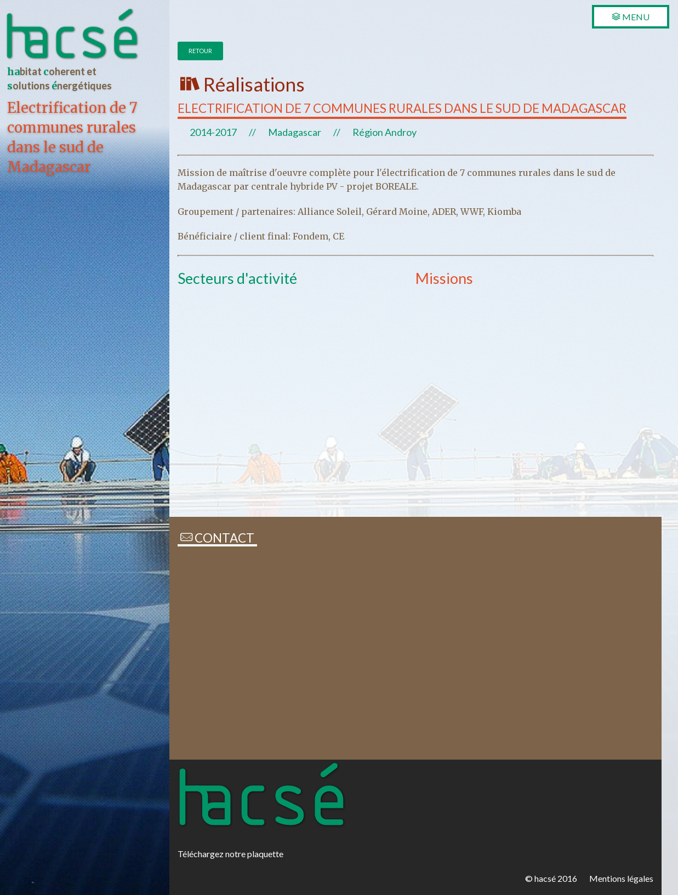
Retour (200, 50)
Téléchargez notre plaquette (230, 853)
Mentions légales (621, 878)
